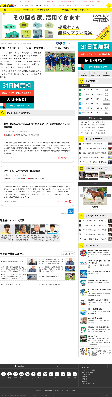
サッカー (38, 5)
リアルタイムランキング (96, 216)
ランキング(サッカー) (94, 139)
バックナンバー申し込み (88, 370)
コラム (82, 5)
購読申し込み (85, 367)
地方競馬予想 (29, 1)
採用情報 (84, 379)
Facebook (21, 366)
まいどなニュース (59, 390)
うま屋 (68, 5)
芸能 (21, 5)
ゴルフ (54, 5)
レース (75, 5)
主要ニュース (93, 118)
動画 (87, 5)
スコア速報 (90, 81)
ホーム (2, 43)
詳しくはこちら (64, 158)
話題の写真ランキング (95, 168)
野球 (26, 5)
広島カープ (92, 1)
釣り (98, 1)
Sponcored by (67, 211)
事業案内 (84, 381)
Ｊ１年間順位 (64, 10)
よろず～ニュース (70, 390)
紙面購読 (84, 75)
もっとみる (66, 254)
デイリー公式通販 (81, 1)
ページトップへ (109, 366)
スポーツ (47, 5)
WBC (53, 1)
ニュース (17, 10)
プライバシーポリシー (88, 383)
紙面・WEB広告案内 (87, 372)
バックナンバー (95, 75)
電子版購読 (106, 75)
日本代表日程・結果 (43, 10)
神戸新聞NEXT (49, 390)
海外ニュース (84, 10)
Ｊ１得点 (74, 10)
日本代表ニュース (28, 10)
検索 (108, 5)
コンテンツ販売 (86, 374)
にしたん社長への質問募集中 (65, 1)
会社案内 (84, 376)
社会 (92, 5)
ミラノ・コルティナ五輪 (42, 1)
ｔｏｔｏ (54, 10)
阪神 (31, 5)
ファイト (61, 5)
